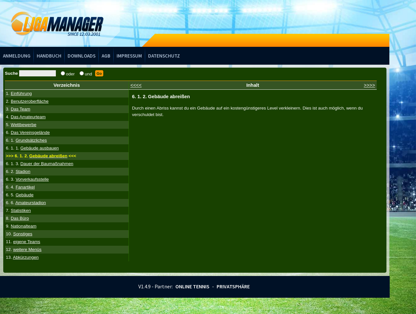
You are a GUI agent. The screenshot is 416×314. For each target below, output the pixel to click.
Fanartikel (25, 187)
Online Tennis (192, 286)
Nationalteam (23, 226)
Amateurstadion (30, 202)
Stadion (23, 171)
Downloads (81, 56)
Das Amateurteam (28, 116)
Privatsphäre (233, 286)
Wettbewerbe (23, 124)
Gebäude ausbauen (39, 148)
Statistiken (21, 210)
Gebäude (24, 194)
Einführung (21, 93)
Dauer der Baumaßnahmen (46, 163)
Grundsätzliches (31, 140)
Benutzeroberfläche (30, 101)
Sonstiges (22, 233)
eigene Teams (26, 241)
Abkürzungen (26, 257)
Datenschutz (164, 56)
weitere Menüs (27, 249)
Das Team (20, 109)
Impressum (129, 56)
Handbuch (49, 56)
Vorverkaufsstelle (32, 179)
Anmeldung (17, 56)
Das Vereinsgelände (30, 132)
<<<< (136, 85)
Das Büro (20, 218)
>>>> (369, 85)
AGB (106, 56)
